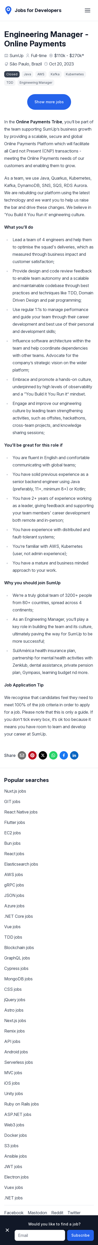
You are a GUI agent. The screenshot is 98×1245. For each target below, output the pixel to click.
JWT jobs (13, 1166)
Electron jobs (16, 1177)
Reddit (57, 1212)
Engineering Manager (36, 82)
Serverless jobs (18, 1062)
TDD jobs (13, 937)
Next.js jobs (15, 1020)
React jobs (14, 853)
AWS (40, 74)
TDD (9, 82)
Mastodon (37, 1212)
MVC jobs (13, 1072)
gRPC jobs (14, 885)
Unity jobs (13, 1093)
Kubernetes (75, 74)
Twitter (73, 1212)
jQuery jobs (14, 999)
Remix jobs (14, 1031)
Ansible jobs (15, 1156)
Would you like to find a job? (54, 1224)
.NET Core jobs (18, 916)
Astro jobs (14, 1010)
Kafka (55, 74)
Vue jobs (12, 926)
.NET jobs (13, 1197)
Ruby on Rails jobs (21, 1104)
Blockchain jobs (19, 947)
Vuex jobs (13, 1187)
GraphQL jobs (17, 958)
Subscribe (80, 1235)
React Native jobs (21, 812)
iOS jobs (12, 1083)
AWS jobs (13, 874)
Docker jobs (15, 1135)
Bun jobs (12, 843)
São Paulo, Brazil (25, 63)
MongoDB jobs (18, 978)
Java (27, 74)
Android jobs (16, 1051)
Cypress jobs (16, 968)
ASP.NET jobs (17, 1114)
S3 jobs (11, 1145)
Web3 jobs (14, 1124)
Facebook (14, 1212)
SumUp (16, 55)
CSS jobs (13, 989)
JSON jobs (14, 895)
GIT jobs (12, 801)
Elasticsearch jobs (21, 864)
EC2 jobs (12, 832)
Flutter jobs (14, 822)
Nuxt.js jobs (15, 791)
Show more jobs (49, 102)
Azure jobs (14, 905)
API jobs (12, 1041)
